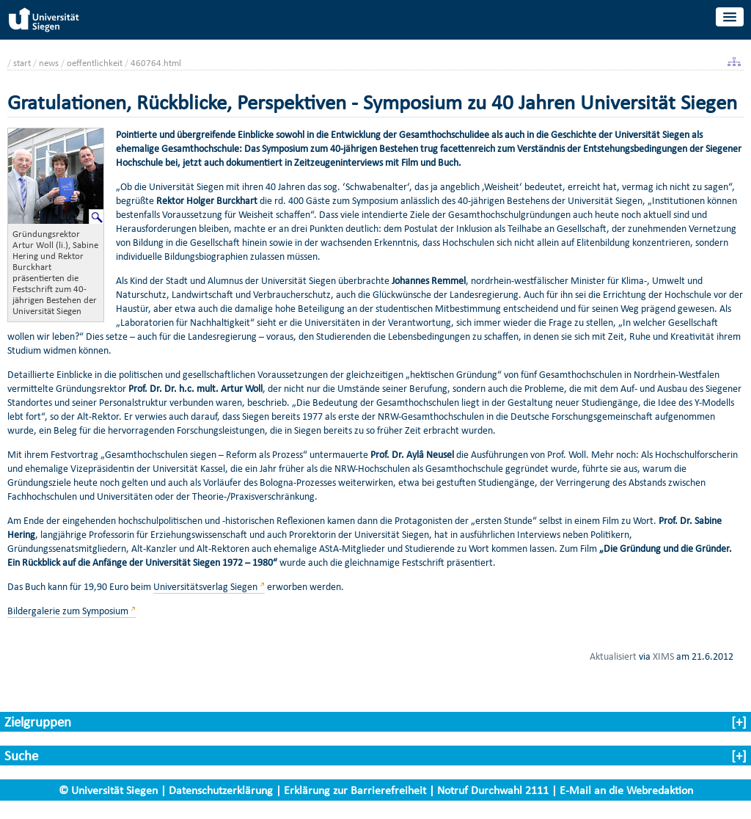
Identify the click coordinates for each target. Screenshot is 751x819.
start (22, 62)
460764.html (156, 62)
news (49, 62)
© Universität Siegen (108, 790)
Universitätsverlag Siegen (205, 586)
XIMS (663, 656)
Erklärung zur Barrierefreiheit (355, 790)
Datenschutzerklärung (221, 790)
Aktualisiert (613, 656)
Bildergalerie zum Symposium (67, 611)
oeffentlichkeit (94, 62)
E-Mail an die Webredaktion (626, 790)
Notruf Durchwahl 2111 (493, 790)
